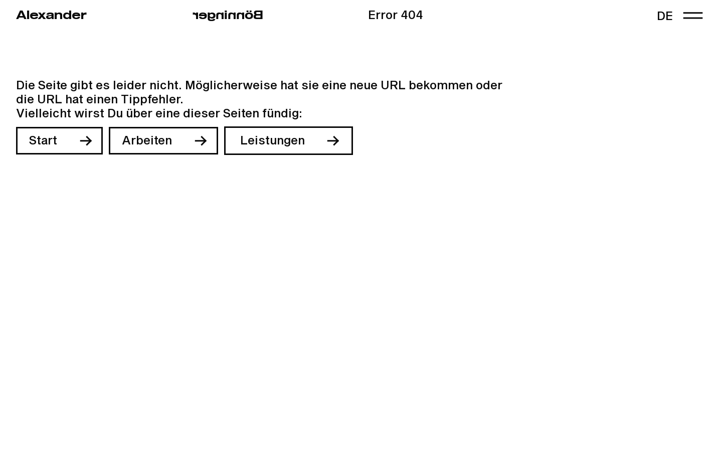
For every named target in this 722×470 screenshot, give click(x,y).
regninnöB (228, 16)
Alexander (51, 16)
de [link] (665, 17)
